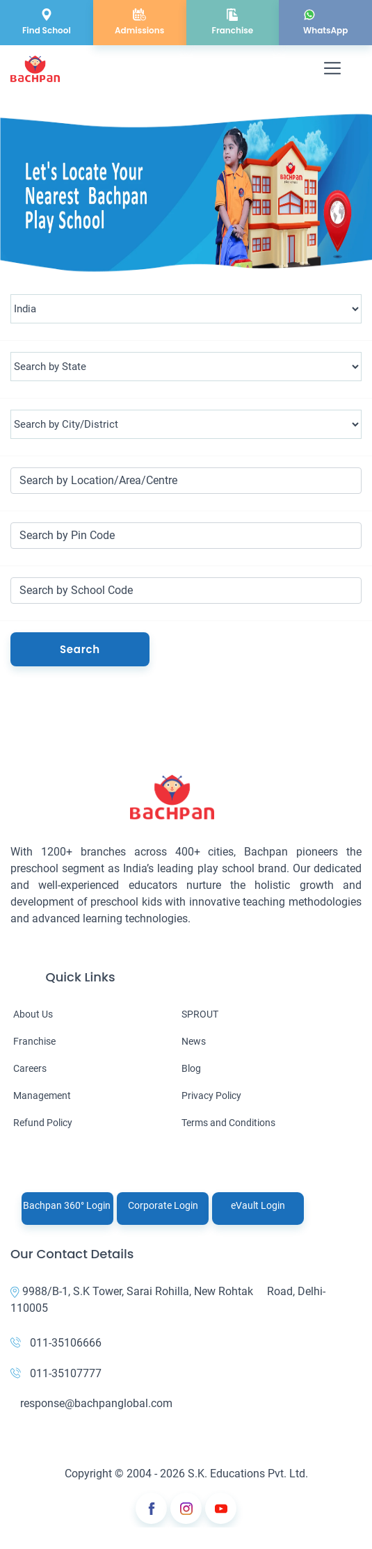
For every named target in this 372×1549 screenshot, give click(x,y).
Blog (191, 1068)
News (193, 1041)
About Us (33, 1014)
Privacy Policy (211, 1095)
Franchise (34, 1041)
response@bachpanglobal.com (91, 1403)
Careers (30, 1068)
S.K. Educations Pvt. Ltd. (248, 1473)
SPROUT (199, 1014)
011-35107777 (56, 1373)
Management (42, 1095)
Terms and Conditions (228, 1122)
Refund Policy (42, 1122)
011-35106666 (56, 1342)
